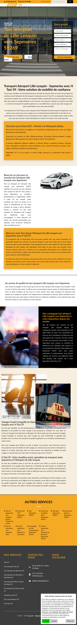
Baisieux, (26, 143)
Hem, (69, 146)
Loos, (44, 146)
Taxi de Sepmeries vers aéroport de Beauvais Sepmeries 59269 (45, 532)
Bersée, (47, 143)
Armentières (50, 139)
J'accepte (46, 621)
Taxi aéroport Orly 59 (11, 566)
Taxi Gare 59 (8, 603)
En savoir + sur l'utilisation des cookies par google (57, 612)
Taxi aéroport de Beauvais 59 (14, 571)
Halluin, (9, 148)
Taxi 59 (6, 562)
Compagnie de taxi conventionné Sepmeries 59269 (33, 530)
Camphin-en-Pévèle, (57, 143)
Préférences (70, 621)
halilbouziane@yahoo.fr (40, 581)
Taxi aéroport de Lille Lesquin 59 (14, 589)
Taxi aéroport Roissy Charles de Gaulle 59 (14, 583)
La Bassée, (40, 143)
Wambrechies (32, 148)
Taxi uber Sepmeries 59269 (56, 513)
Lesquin (68, 136)
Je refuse (54, 621)
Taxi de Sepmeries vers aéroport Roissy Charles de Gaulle (9, 517)
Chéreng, (68, 143)
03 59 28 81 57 (37, 566)
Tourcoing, (48, 136)
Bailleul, (32, 143)
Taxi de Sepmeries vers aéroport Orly (9, 530)
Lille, (27, 136)
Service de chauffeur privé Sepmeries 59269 (44, 515)
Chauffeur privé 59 (10, 595)
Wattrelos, (15, 148)
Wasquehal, (15, 146)
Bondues (22, 148)
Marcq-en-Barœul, (59, 136)
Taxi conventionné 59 (11, 599)
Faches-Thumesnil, (53, 146)
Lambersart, (24, 146)
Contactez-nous (13, 57)
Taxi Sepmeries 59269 (32, 513)
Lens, (27, 139)
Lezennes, (63, 146)
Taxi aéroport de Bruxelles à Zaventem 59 (13, 576)
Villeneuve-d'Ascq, (37, 136)
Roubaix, (37, 139)
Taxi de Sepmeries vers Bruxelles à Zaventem (21, 530)
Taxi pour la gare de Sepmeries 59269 (68, 514)
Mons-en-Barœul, (35, 146)
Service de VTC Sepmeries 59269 (21, 514)
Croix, (8, 146)
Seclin (42, 139)
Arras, (31, 139)
